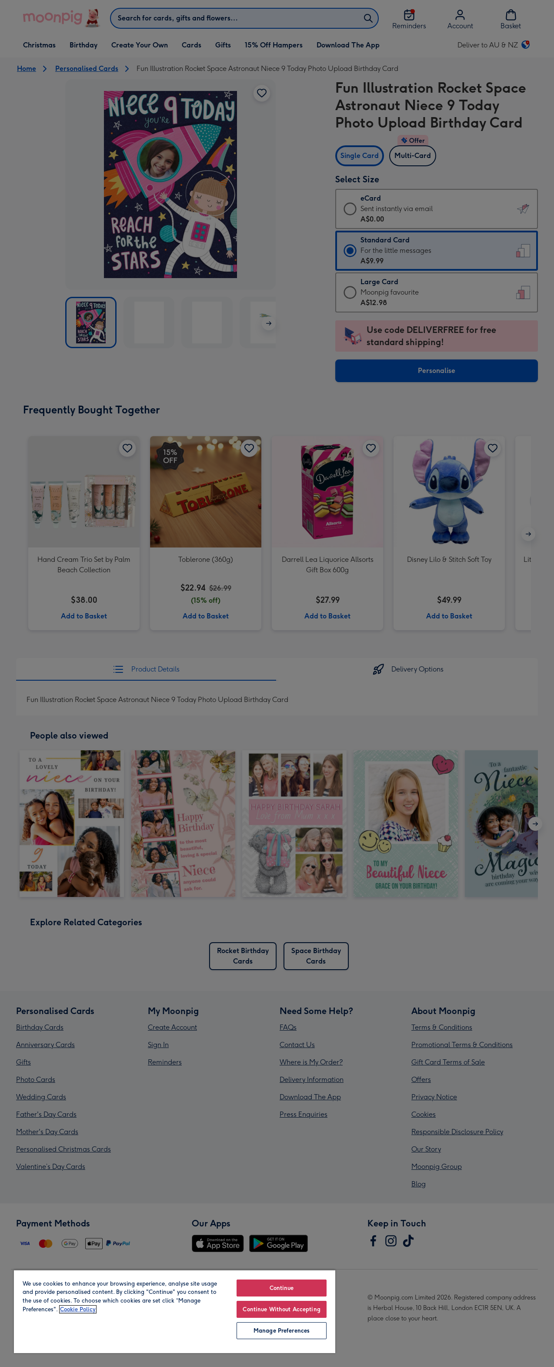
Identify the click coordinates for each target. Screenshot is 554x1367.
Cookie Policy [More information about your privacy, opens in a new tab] (78, 1309)
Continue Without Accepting (281, 1309)
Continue (282, 1288)
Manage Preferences (282, 1330)
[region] (174, 1311)
